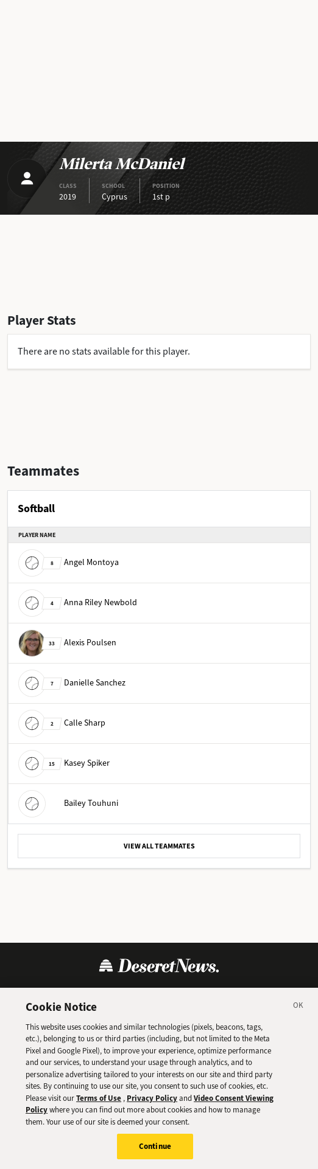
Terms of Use (98, 1102)
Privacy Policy (152, 1102)
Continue (155, 1151)
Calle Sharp (61, 723)
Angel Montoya (68, 562)
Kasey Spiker (64, 763)
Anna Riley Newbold (77, 602)
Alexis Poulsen (67, 642)
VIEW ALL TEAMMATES (159, 846)
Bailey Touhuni (68, 803)
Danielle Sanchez (71, 683)
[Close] (298, 1011)
